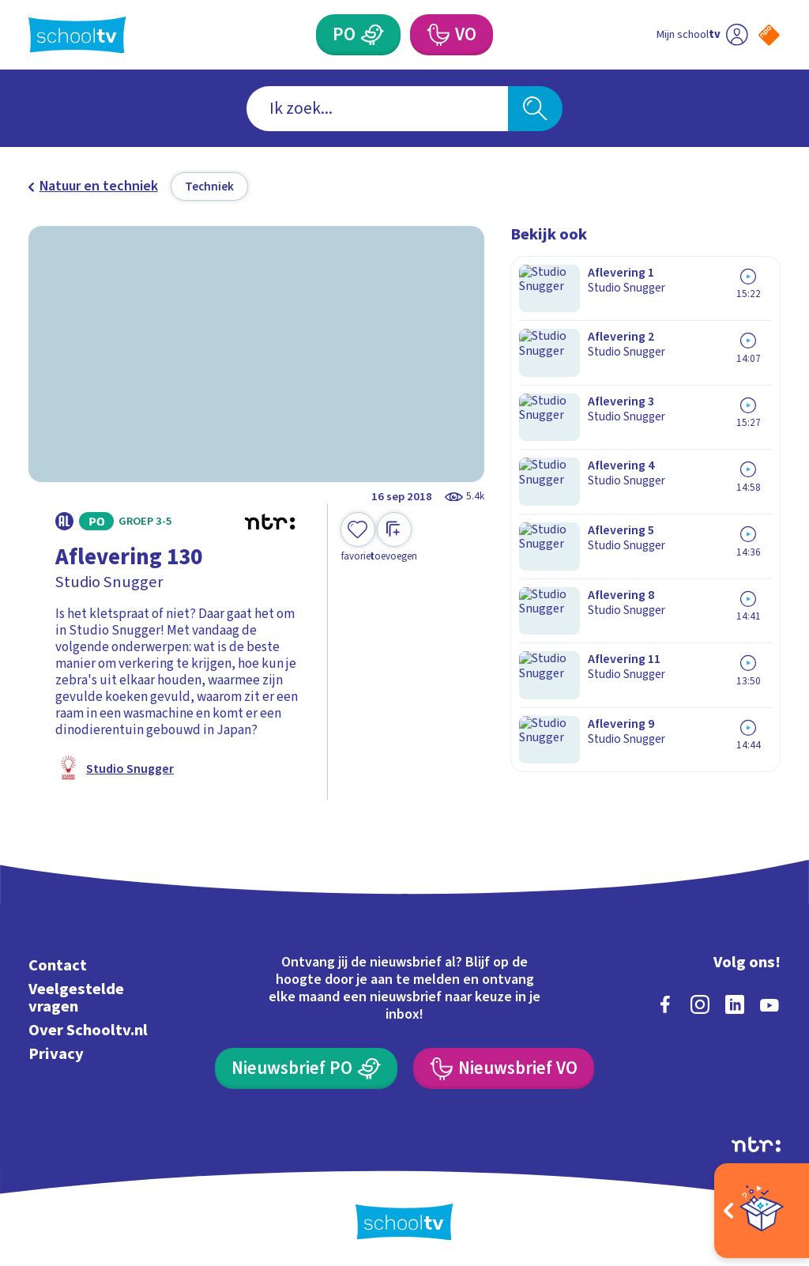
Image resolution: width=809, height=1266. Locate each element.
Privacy (56, 1051)
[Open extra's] (761, 1210)
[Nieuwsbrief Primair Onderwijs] (306, 1066)
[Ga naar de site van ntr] (756, 1142)
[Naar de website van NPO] (769, 35)
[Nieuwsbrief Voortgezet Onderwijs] (503, 1066)
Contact (57, 962)
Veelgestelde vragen (76, 995)
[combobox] (377, 108)
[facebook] (665, 1002)
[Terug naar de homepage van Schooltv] (77, 35)
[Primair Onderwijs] (372, 34)
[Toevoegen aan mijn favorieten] (358, 537)
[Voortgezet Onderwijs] (437, 34)
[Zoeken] (535, 108)
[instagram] (700, 1002)
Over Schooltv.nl (88, 1027)
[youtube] (769, 1002)
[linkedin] (734, 1002)
